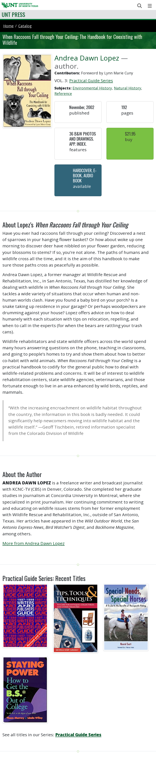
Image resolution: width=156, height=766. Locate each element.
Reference (63, 93)
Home (8, 25)
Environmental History (92, 88)
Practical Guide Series (91, 80)
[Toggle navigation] (150, 6)
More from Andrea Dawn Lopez (33, 543)
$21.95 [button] (130, 133)
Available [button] (82, 186)
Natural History (127, 88)
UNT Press (13, 14)
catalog (25, 25)
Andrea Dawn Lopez (86, 58)
